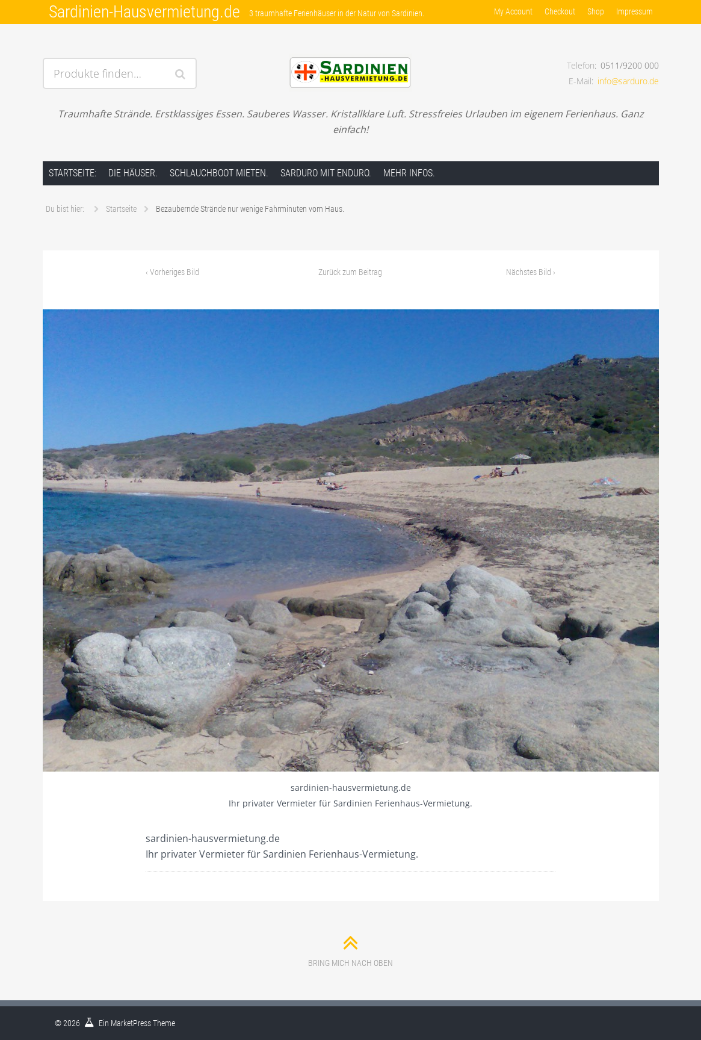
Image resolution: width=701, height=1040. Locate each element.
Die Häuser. (133, 173)
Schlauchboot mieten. (219, 173)
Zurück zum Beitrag (350, 272)
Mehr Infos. (409, 173)
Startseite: (72, 173)
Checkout (560, 11)
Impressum (634, 11)
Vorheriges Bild (172, 272)
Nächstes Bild (530, 272)
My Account (513, 11)
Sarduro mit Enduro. (325, 173)
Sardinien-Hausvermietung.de (144, 12)
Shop (595, 11)
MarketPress (131, 1023)
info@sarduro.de (628, 81)
